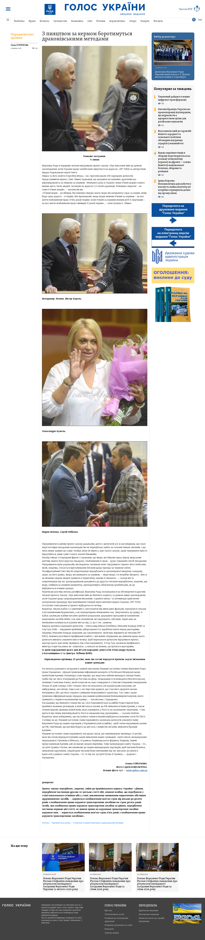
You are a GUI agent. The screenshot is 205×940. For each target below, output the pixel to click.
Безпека (44, 21)
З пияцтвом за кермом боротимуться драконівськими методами (87, 35)
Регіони (100, 21)
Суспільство (60, 21)
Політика (19, 21)
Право (32, 21)
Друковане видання (148, 910)
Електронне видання (149, 914)
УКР (200, 20)
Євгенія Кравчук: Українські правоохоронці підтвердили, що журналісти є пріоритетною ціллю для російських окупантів (174, 115)
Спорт (132, 21)
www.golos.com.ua (136, 770)
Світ (89, 21)
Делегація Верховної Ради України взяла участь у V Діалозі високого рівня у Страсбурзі (172, 74)
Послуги (158, 21)
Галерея (145, 21)
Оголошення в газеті (114, 914)
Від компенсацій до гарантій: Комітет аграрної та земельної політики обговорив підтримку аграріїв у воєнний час (174, 137)
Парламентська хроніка (22, 35)
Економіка (77, 21)
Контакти (109, 928)
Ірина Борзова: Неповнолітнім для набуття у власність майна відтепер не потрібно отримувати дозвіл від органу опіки (174, 187)
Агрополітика (117, 21)
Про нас (108, 910)
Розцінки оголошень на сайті (118, 925)
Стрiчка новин (112, 932)
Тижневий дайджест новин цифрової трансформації (174, 98)
